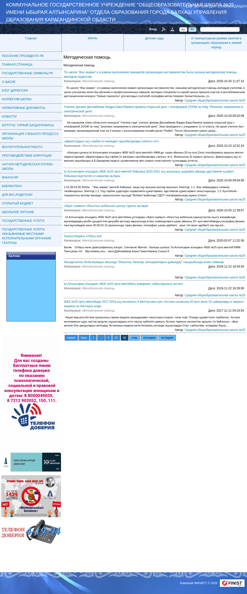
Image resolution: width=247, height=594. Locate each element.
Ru (192, 29)
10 (116, 337)
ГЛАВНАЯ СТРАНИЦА (17, 64)
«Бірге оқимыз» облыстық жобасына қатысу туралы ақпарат (106, 206)
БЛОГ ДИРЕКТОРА (15, 90)
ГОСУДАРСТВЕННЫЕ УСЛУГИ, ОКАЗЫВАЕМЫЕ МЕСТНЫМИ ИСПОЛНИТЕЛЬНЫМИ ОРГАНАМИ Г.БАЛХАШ (26, 236)
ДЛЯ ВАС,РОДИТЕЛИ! (17, 195)
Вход (153, 29)
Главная (31, 38)
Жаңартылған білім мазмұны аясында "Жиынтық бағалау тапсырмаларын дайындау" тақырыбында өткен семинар (144, 262)
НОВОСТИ (9, 116)
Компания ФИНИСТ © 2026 (199, 583)
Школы (92, 38)
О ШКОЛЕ (9, 82)
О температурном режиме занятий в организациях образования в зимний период (216, 43)
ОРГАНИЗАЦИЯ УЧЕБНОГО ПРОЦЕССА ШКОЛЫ (30, 136)
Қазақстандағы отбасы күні (83, 236)
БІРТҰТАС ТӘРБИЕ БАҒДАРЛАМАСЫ (28, 125)
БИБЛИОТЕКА (12, 186)
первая (71, 337)
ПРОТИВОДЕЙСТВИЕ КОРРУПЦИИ (27, 155)
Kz (183, 29)
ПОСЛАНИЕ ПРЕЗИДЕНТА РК (23, 56)
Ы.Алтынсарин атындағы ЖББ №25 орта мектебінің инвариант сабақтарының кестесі (123, 284)
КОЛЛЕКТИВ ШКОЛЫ (17, 99)
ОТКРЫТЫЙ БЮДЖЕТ (17, 203)
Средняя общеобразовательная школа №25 (215, 100)
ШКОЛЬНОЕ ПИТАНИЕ (18, 212)
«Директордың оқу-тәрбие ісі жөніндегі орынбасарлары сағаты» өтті (111, 141)
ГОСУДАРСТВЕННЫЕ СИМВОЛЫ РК (27, 73)
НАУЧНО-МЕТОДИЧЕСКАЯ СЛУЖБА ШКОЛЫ (27, 167)
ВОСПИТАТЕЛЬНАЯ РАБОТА (22, 147)
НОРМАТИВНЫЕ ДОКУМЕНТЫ (23, 108)
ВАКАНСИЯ (10, 177)
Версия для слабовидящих (220, 6)
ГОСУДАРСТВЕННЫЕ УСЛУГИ (23, 221)
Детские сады (154, 38)
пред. (84, 337)
